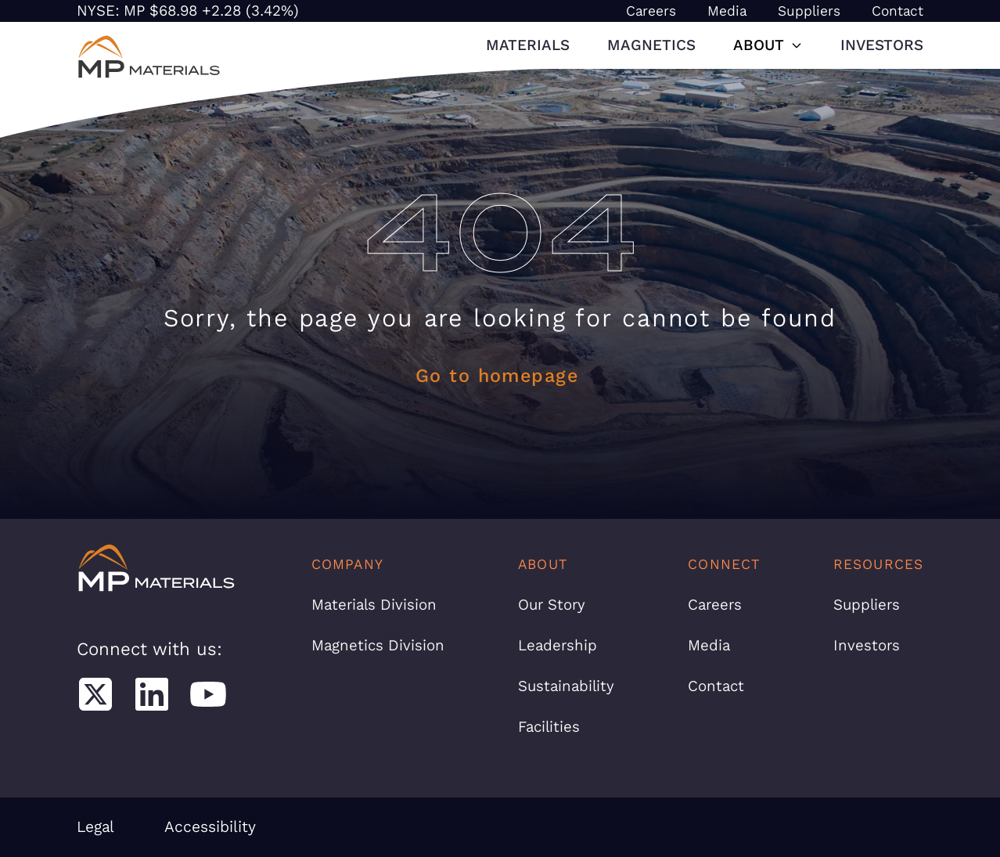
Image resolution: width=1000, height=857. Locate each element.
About (768, 45)
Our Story (551, 605)
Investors (881, 45)
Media (726, 11)
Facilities (549, 727)
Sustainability (566, 686)
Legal (95, 827)
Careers (651, 11)
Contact (897, 11)
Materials (528, 45)
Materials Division (374, 605)
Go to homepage (496, 376)
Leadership (557, 645)
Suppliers (809, 11)
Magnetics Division (377, 645)
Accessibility (210, 827)
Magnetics (651, 45)
